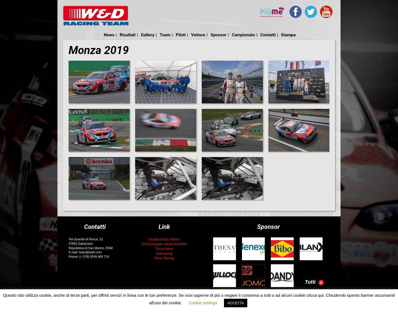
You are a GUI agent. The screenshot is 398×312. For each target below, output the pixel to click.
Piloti (181, 34)
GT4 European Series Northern (164, 244)
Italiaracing (164, 253)
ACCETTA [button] (235, 303)
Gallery (148, 34)
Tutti (314, 282)
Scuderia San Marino (164, 239)
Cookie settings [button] (203, 302)
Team (165, 34)
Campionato (243, 34)
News (109, 34)
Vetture (198, 34)
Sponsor (218, 34)
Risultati (127, 34)
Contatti (268, 34)
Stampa (288, 34)
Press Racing (164, 258)
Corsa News (164, 249)
